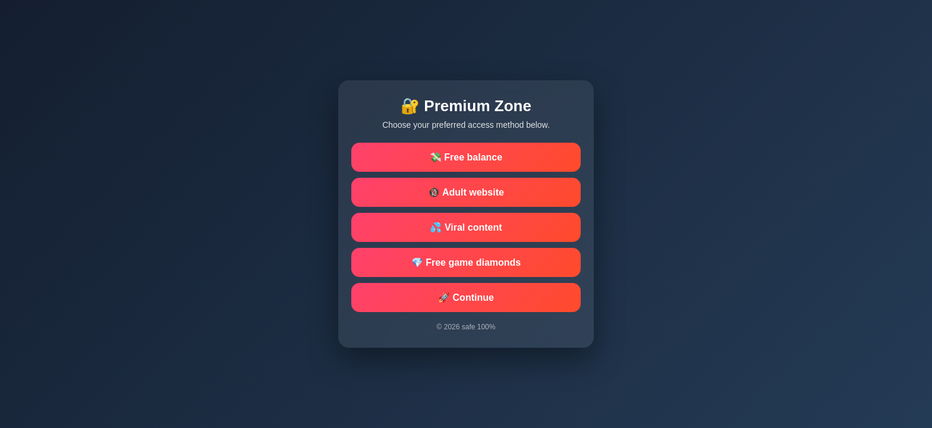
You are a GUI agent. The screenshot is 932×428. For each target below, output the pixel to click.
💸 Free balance (466, 157)
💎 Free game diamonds (466, 262)
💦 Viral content (466, 227)
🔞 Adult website (466, 192)
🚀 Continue (466, 297)
